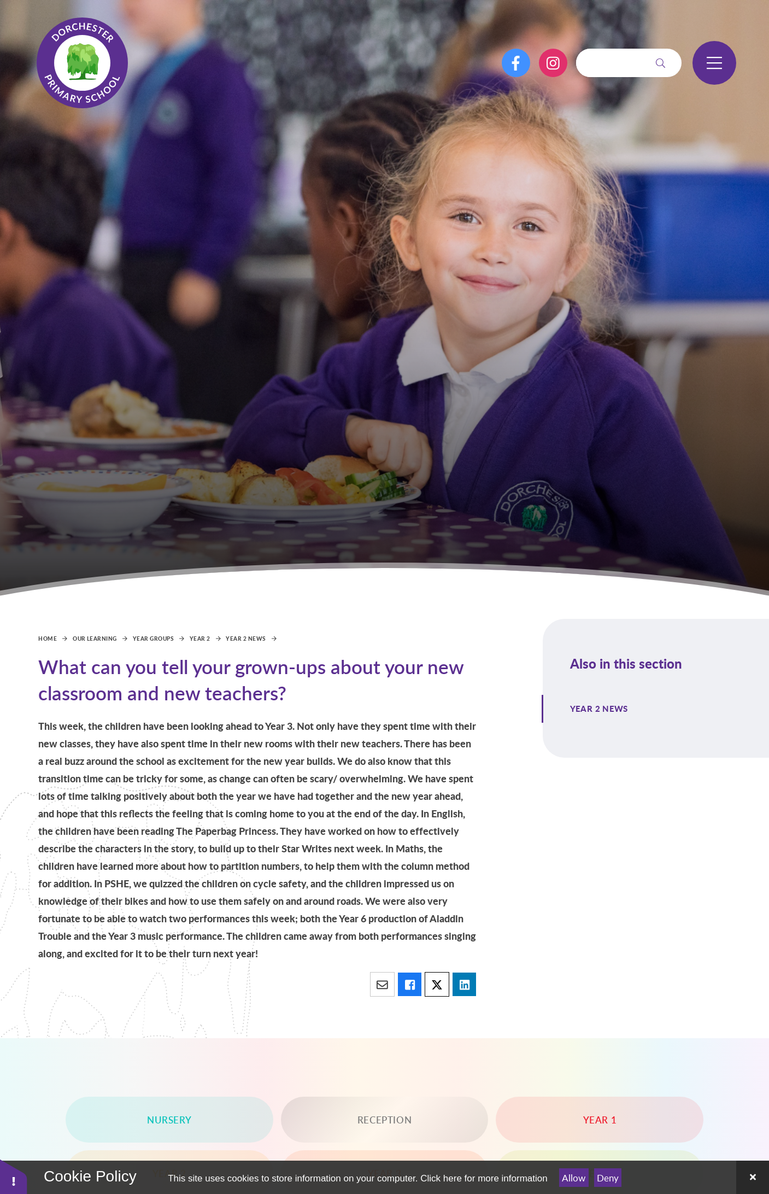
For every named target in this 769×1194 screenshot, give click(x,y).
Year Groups (153, 638)
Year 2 (200, 638)
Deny (608, 1178)
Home (47, 638)
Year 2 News (246, 638)
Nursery (169, 1119)
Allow (573, 1178)
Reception (384, 1119)
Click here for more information (483, 1178)
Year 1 (600, 1119)
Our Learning (95, 638)
